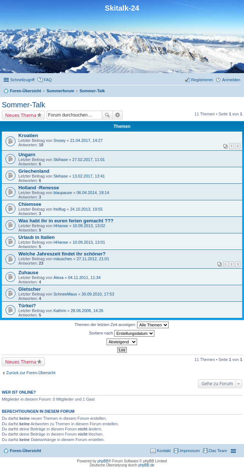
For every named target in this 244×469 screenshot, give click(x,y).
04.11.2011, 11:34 (84, 277)
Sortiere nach (121, 333)
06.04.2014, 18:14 (92, 192)
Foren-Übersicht (25, 450)
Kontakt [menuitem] (164, 450)
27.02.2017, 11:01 (88, 159)
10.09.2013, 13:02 (88, 225)
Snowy (59, 140)
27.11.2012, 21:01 (92, 259)
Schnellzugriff (22, 80)
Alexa (58, 277)
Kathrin (59, 310)
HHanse (60, 225)
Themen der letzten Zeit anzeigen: (122, 325)
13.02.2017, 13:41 (88, 176)
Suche (107, 115)
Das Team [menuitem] (218, 450)
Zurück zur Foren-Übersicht (30, 372)
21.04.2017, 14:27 (86, 140)
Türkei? (27, 305)
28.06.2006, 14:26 (87, 310)
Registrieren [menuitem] (202, 80)
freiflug (59, 209)
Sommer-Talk (23, 105)
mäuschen (62, 259)
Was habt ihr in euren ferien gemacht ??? (66, 220)
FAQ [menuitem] (48, 80)
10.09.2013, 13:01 (88, 242)
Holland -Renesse (38, 187)
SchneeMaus (65, 294)
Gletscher (29, 289)
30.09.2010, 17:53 (98, 294)
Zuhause (28, 272)
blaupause (62, 192)
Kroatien (28, 135)
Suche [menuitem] (238, 91)
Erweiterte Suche (118, 115)
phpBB (102, 461)
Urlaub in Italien (36, 237)
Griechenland (33, 171)
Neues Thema (20, 115)
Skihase (60, 159)
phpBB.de (146, 465)
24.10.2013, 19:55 (86, 209)
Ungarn (26, 154)
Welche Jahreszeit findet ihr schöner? (61, 254)
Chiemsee (29, 204)
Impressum (190, 450)
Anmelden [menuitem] (231, 80)
